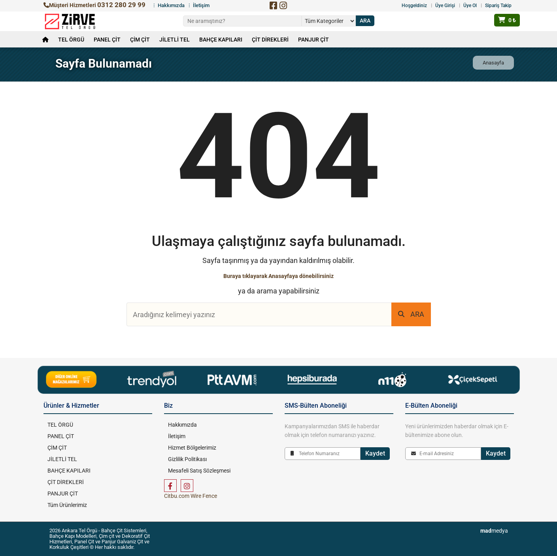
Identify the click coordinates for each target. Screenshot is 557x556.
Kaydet (375, 453)
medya (494, 531)
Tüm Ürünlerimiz (67, 505)
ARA (411, 314)
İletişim (201, 5)
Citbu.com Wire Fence (190, 496)
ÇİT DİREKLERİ (270, 39)
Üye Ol (470, 5)
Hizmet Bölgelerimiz (192, 447)
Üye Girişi (445, 5)
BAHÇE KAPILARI (220, 39)
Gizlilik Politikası (187, 459)
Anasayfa (493, 63)
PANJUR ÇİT (313, 39)
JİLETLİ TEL (174, 39)
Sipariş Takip (498, 5)
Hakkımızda (171, 5)
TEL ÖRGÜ (71, 39)
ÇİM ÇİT (140, 39)
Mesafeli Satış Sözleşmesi (199, 470)
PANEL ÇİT (107, 39)
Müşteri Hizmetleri (94, 5)
